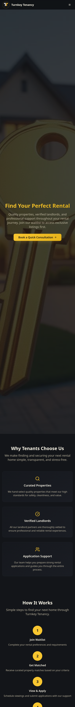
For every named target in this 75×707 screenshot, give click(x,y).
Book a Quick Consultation (37, 237)
